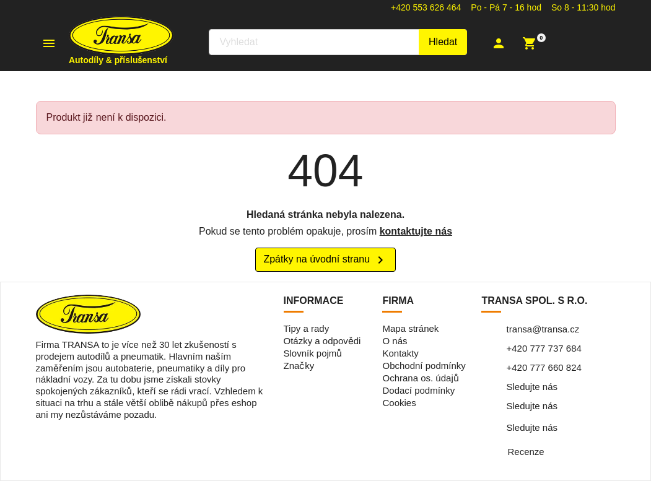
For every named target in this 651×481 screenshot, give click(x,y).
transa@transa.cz (542, 329)
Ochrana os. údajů (420, 378)
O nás (394, 341)
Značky (299, 365)
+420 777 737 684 (543, 348)
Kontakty (400, 353)
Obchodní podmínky (423, 365)
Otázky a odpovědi (322, 341)
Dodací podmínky (418, 390)
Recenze (525, 451)
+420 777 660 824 (543, 367)
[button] (505, 43)
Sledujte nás (531, 386)
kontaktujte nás (416, 231)
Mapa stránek (410, 328)
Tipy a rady (307, 328)
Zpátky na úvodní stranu (325, 260)
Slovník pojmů (313, 353)
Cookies (399, 402)
